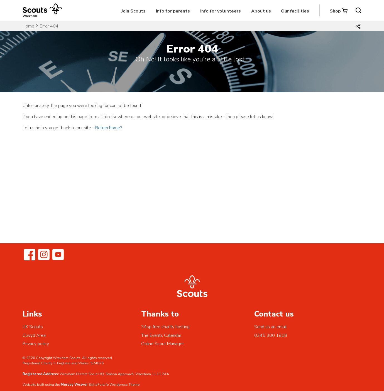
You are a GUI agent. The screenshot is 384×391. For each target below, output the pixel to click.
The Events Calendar (161, 335)
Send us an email (270, 327)
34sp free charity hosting (165, 327)
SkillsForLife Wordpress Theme (114, 384)
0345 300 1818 (270, 335)
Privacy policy (36, 344)
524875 (97, 363)
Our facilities (295, 11)
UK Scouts (33, 327)
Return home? (108, 128)
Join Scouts (133, 11)
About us (261, 11)
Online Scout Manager (162, 344)
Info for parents (173, 11)
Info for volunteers (220, 11)
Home (28, 26)
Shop (335, 11)
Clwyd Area (34, 335)
